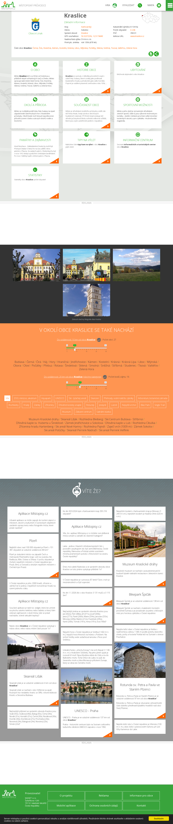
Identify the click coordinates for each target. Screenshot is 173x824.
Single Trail (159, 404)
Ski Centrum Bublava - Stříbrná (124, 419)
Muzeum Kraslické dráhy (44, 419)
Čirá (40, 48)
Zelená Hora (131, 48)
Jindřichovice (78, 362)
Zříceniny (49, 404)
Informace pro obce (141, 795)
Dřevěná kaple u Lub (117, 423)
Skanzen (95, 398)
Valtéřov (121, 48)
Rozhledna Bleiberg (91, 419)
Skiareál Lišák (69, 419)
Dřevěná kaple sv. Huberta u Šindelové (39, 423)
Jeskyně (102, 404)
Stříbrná (117, 365)
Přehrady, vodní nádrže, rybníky (118, 398)
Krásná (70, 48)
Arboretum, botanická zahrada (152, 398)
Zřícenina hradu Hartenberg (36, 426)
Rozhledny (14, 404)
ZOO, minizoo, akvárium (25, 398)
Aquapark (46, 398)
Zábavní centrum (84, 411)
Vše (7, 398)
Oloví (26, 365)
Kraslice (75, 15)
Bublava (19, 362)
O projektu (66, 795)
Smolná (94, 365)
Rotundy (90, 404)
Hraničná (47, 48)
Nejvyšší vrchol (129, 404)
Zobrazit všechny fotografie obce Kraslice (86, 319)
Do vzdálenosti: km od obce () (72, 376)
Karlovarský (86, 27)
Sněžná (107, 48)
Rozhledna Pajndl (94, 426)
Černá (35, 48)
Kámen (55, 48)
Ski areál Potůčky (54, 430)
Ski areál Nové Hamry (68, 426)
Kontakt (141, 805)
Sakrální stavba (104, 411)
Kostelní (62, 48)
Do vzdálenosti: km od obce (76, 339)
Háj (45, 362)
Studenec (130, 365)
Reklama (104, 795)
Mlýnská (84, 48)
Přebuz (48, 365)
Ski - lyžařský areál (77, 398)
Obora (17, 365)
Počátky (92, 48)
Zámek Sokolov (143, 426)
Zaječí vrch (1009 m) (119, 426)
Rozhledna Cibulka (144, 423)
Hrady (26, 404)
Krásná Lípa (129, 362)
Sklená (99, 48)
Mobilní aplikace (66, 805)
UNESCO (59, 398)
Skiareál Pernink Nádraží (82, 430)
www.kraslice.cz (137, 36)
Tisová (114, 48)
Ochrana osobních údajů (103, 805)
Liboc (77, 48)
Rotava (58, 365)
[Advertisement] (86, 224)
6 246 (132, 30)
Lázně (114, 404)
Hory (52, 362)
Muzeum (66, 411)
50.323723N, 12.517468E (92, 36)
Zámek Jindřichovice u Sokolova (84, 423)
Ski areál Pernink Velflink (114, 430)
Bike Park (145, 404)
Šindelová (71, 365)
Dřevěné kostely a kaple (70, 404)
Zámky (37, 404)
